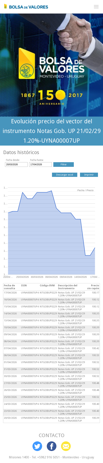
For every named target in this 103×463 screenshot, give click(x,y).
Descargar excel (64, 174)
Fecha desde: (13, 160)
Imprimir (89, 174)
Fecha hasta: (36, 160)
